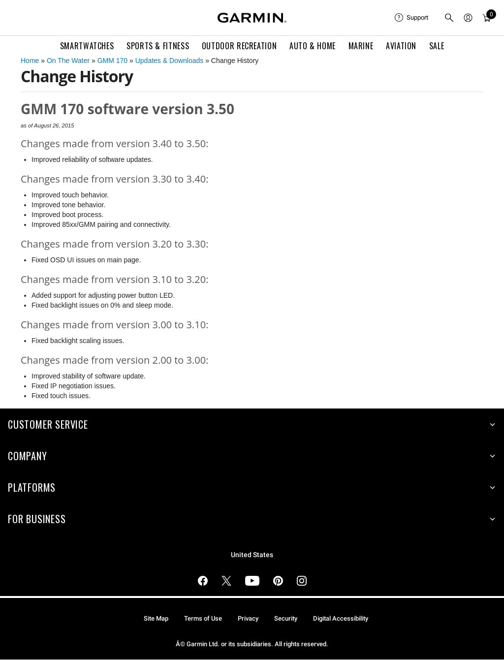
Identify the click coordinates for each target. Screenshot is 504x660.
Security (285, 618)
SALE (436, 46)
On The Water (68, 60)
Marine (361, 46)
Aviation (401, 46)
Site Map (156, 618)
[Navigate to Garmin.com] (252, 17)
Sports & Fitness (157, 46)
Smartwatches (87, 46)
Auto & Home (312, 46)
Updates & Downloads (169, 60)
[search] (449, 17)
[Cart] (486, 17)
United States (252, 555)
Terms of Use (203, 618)
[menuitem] (411, 17)
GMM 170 (112, 60)
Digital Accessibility (340, 618)
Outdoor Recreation (239, 46)
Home (30, 60)
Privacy (248, 618)
